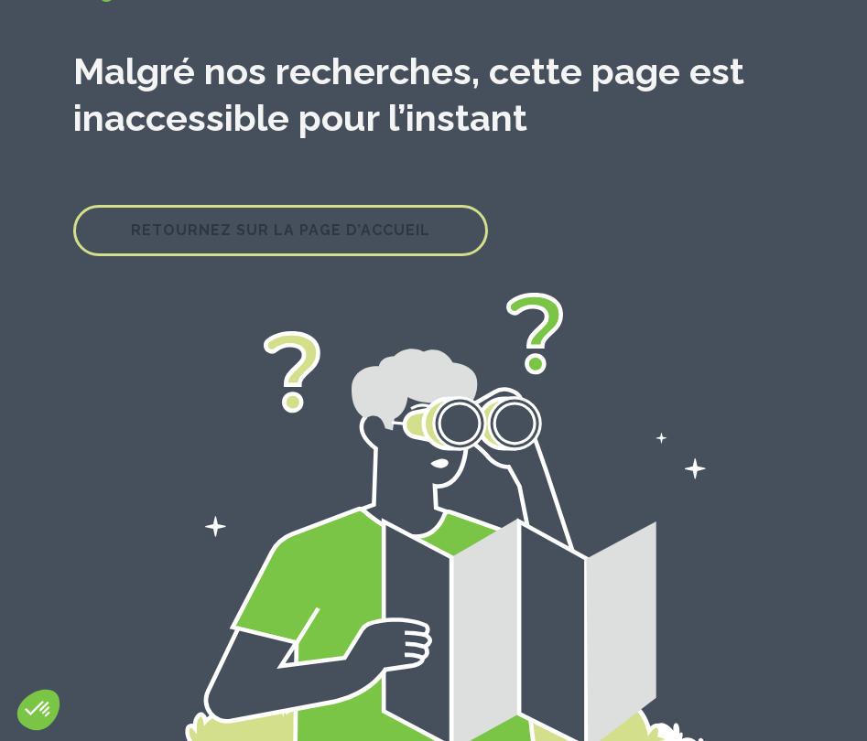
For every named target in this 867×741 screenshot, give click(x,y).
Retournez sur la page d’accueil (280, 230)
